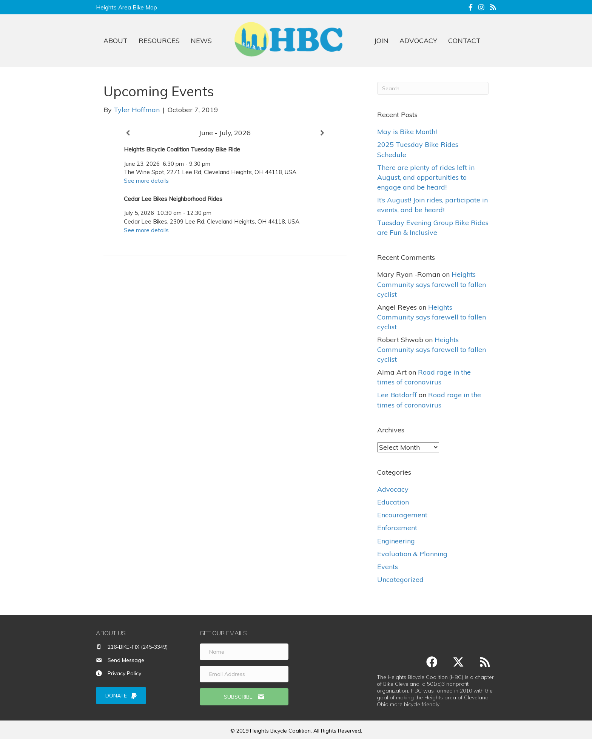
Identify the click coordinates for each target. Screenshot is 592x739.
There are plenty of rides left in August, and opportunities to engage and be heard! (426, 177)
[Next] (322, 133)
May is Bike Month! (407, 131)
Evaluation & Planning (412, 553)
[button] (244, 696)
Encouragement (402, 515)
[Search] (433, 88)
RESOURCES (159, 40)
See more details (146, 180)
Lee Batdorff (397, 394)
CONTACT (464, 40)
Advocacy (393, 489)
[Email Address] (244, 674)
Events (387, 566)
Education (393, 502)
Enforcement (397, 527)
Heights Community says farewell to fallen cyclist (431, 284)
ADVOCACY (418, 40)
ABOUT (115, 40)
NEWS (201, 40)
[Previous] (127, 133)
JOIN (381, 40)
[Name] (244, 651)
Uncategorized (400, 579)
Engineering (396, 540)
